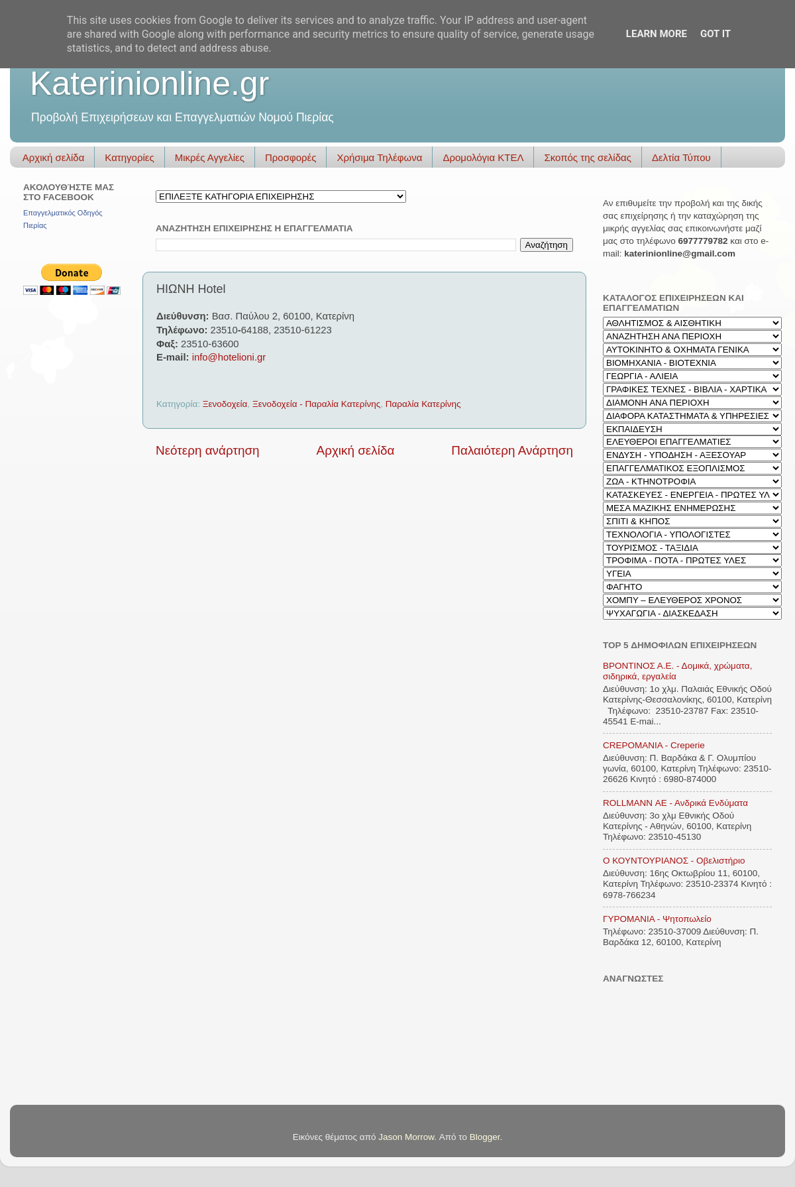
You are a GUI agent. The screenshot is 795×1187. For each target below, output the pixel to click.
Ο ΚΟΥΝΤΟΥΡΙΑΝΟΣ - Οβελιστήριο (674, 861)
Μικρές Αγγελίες (209, 157)
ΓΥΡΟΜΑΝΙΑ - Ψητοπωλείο (657, 919)
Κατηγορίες (129, 157)
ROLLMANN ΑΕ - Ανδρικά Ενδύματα (675, 803)
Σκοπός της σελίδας (587, 157)
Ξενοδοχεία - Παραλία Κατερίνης (316, 404)
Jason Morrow (406, 1137)
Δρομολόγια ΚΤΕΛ (483, 157)
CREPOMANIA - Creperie (654, 745)
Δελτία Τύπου (681, 157)
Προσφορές (290, 157)
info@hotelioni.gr (229, 357)
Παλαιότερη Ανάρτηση (512, 450)
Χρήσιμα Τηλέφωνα (379, 157)
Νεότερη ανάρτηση (208, 450)
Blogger (485, 1137)
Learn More (656, 34)
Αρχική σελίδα (54, 157)
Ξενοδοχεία (225, 404)
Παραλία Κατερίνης (423, 404)
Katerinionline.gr (149, 83)
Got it (715, 34)
